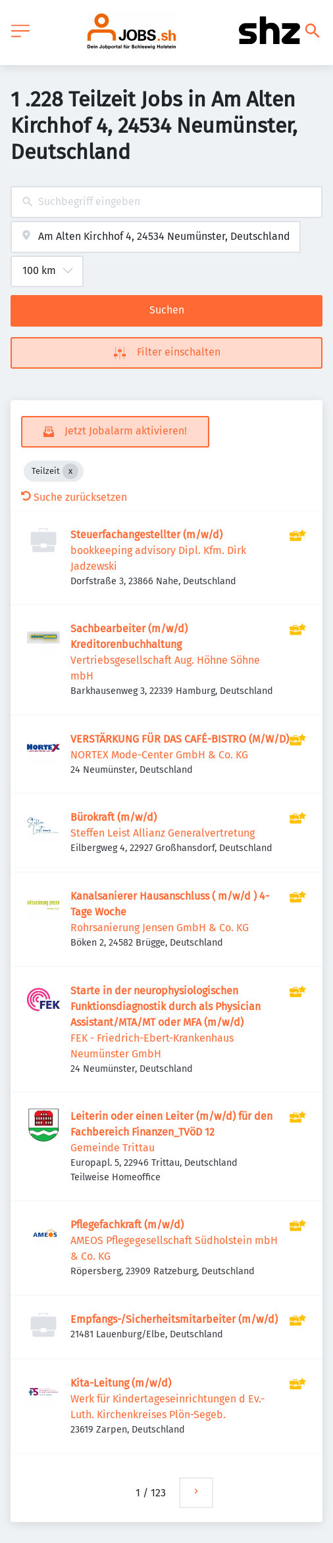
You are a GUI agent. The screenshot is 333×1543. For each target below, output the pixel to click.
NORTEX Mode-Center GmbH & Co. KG (159, 754)
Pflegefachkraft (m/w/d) (127, 1224)
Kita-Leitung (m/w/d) (120, 1383)
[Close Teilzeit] (70, 471)
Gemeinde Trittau (112, 1147)
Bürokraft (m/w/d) (113, 817)
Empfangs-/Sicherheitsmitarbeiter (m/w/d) (174, 1319)
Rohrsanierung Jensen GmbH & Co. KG (159, 927)
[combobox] (166, 202)
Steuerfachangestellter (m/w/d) (146, 534)
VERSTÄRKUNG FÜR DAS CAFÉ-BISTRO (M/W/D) (179, 739)
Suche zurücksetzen (74, 497)
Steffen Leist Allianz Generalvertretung (162, 833)
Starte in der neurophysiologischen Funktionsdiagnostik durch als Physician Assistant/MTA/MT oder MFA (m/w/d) (165, 1006)
